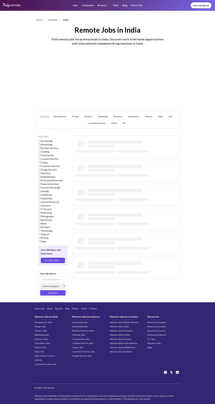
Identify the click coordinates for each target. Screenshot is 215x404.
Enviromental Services (51, 180)
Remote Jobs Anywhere (121, 351)
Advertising (46, 144)
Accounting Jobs (80, 322)
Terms (84, 308)
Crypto (44, 162)
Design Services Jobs (82, 355)
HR (170, 116)
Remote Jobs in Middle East (123, 347)
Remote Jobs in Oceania (121, 330)
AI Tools (151, 339)
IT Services (46, 209)
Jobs (75, 5)
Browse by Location (157, 326)
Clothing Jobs (78, 335)
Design (75, 116)
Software (45, 227)
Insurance (45, 205)
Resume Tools (154, 343)
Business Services (49, 148)
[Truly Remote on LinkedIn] (177, 372)
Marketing (103, 116)
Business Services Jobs (83, 330)
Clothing (44, 151)
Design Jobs (40, 326)
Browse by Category (157, 322)
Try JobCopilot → (53, 260)
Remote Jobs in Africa (120, 335)
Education (45, 173)
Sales (160, 116)
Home (39, 19)
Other (114, 123)
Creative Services (49, 158)
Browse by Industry (157, 335)
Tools (115, 5)
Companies (87, 5)
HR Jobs (38, 360)
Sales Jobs (39, 351)
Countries (53, 19)
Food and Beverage (50, 187)
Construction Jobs (81, 339)
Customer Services (50, 166)
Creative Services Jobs (82, 343)
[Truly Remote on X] (171, 372)
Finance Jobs (41, 347)
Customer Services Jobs (83, 351)
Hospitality (46, 198)
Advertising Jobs (80, 326)
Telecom (44, 234)
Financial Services (49, 183)
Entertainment (47, 176)
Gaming (44, 191)
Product (88, 116)
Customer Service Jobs (45, 364)
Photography (47, 216)
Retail (43, 223)
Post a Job (137, 5)
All (124, 123)
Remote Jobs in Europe (120, 339)
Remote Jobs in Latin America (123, 343)
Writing (44, 237)
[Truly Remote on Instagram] (165, 372)
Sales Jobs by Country (45, 355)
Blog (124, 5)
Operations (133, 116)
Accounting (46, 140)
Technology (46, 230)
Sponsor (59, 308)
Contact (93, 308)
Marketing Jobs (42, 335)
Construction (47, 155)
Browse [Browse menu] (103, 5)
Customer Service (97, 123)
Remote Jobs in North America (124, 322)
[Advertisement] (107, 74)
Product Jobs (41, 330)
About (50, 308)
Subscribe (52, 293)
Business (118, 116)
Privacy (75, 308)
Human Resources (49, 201)
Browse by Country (157, 330)
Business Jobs (41, 339)
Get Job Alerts (201, 5)
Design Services (48, 169)
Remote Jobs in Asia (119, 326)
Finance (148, 116)
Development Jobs (43, 322)
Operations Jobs (42, 343)
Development (59, 116)
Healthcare (46, 194)
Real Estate (46, 219)
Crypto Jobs (78, 347)
